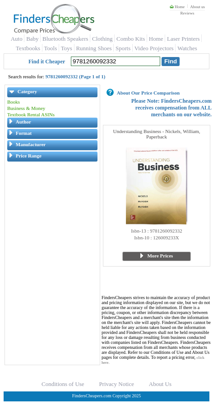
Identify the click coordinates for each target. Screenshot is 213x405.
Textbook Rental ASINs (31, 114)
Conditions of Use (63, 384)
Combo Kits (130, 38)
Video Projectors (154, 48)
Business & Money (26, 108)
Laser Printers (183, 38)
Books (13, 102)
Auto (17, 38)
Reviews (187, 13)
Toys (66, 48)
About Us (160, 384)
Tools (50, 48)
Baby (32, 38)
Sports (123, 48)
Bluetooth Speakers (65, 38)
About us (197, 7)
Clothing (102, 38)
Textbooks (28, 48)
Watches (187, 48)
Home (177, 7)
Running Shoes (93, 48)
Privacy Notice (116, 384)
